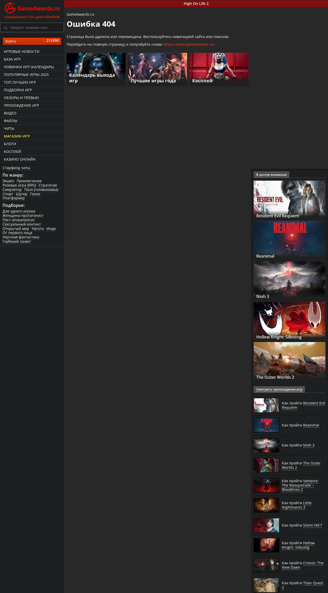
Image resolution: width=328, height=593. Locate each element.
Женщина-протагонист (23, 215)
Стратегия (48, 185)
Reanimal (267, 256)
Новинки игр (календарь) (29, 66)
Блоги (10, 143)
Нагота (38, 228)
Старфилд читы (16, 167)
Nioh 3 (263, 296)
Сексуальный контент (22, 224)
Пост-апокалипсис (19, 219)
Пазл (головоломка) (41, 189)
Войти (32, 41)
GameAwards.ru (80, 14)
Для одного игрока (19, 211)
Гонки (35, 193)
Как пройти (303, 405)
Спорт (8, 193)
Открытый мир (16, 228)
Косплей (12, 151)
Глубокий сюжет (17, 241)
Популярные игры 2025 (26, 74)
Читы (9, 128)
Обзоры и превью (21, 97)
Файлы (10, 120)
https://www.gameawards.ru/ (189, 44)
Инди (51, 228)
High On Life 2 (196, 3)
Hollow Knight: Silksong (283, 337)
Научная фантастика (21, 237)
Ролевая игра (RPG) (19, 185)
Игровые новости (21, 51)
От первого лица (17, 232)
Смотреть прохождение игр (277, 389)
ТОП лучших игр (20, 82)
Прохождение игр (21, 105)
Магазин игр (17, 136)
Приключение (29, 180)
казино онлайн (19, 159)
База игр (12, 59)
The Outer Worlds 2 (278, 377)
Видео (10, 113)
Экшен (8, 180)
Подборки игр (18, 90)
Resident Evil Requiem (282, 215)
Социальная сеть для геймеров (32, 9)
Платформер (14, 198)
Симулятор (12, 189)
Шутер (21, 193)
